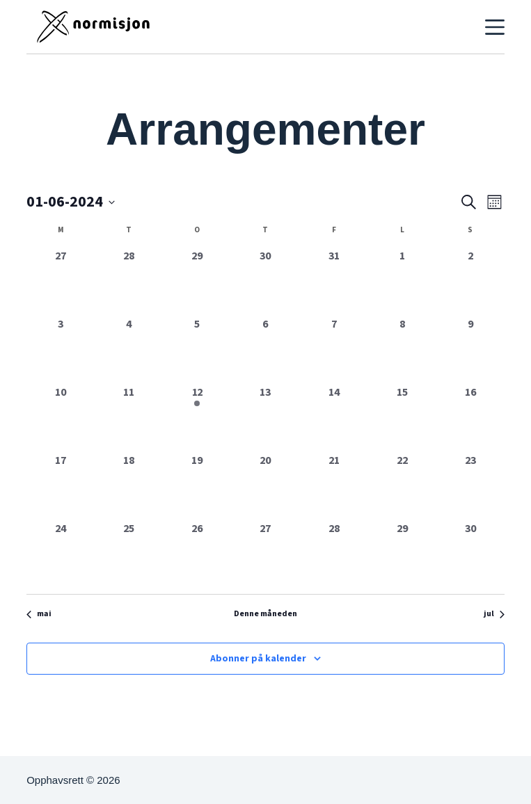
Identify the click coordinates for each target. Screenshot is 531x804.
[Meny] (495, 27)
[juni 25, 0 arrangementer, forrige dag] (129, 554)
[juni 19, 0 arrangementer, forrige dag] (197, 486)
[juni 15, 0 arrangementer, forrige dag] (402, 418)
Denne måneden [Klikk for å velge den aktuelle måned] (265, 614)
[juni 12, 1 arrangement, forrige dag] (197, 418)
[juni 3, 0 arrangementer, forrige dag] (60, 350)
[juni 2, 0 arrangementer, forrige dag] (470, 282)
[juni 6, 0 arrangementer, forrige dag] (265, 350)
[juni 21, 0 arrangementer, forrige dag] (334, 486)
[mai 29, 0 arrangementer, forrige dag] (197, 282)
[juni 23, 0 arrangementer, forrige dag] (470, 486)
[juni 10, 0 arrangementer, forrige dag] (60, 418)
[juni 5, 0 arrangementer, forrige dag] (197, 350)
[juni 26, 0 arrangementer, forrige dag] (197, 554)
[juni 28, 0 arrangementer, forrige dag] (334, 554)
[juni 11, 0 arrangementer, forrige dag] (129, 418)
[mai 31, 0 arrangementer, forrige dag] (334, 282)
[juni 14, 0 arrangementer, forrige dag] (334, 418)
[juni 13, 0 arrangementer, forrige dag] (265, 418)
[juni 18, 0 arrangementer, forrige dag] (129, 486)
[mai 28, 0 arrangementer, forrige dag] (129, 282)
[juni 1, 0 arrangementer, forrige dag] (402, 282)
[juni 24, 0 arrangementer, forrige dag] (60, 554)
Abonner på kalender (258, 659)
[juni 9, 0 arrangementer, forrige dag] (470, 350)
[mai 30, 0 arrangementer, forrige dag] (265, 282)
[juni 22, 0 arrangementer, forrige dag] (402, 486)
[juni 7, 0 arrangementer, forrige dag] (334, 350)
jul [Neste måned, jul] (494, 614)
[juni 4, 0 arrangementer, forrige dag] (129, 350)
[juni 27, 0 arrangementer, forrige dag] (265, 554)
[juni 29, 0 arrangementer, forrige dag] (402, 554)
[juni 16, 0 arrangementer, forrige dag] (470, 418)
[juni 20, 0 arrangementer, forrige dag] (265, 486)
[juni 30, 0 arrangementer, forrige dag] (470, 554)
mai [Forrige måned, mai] (38, 614)
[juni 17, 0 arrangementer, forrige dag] (60, 486)
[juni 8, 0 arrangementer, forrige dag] (402, 350)
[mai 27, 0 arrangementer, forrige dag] (60, 282)
